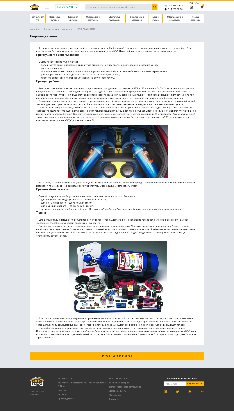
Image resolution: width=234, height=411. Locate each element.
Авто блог (63, 394)
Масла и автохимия (195, 18)
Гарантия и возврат (119, 382)
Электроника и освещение (137, 18)
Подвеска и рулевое (54, 18)
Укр (197, 3)
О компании (115, 395)
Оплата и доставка (118, 378)
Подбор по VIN (67, 7)
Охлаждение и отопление (93, 18)
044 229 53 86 (174, 9)
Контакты (114, 399)
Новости (62, 390)
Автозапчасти (65, 378)
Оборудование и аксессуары (175, 18)
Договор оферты (117, 391)
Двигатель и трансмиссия (114, 18)
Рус (191, 3)
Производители (66, 398)
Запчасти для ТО (38, 18)
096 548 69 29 (174, 5)
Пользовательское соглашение (125, 386)
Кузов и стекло (155, 18)
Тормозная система (73, 18)
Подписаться (194, 384)
